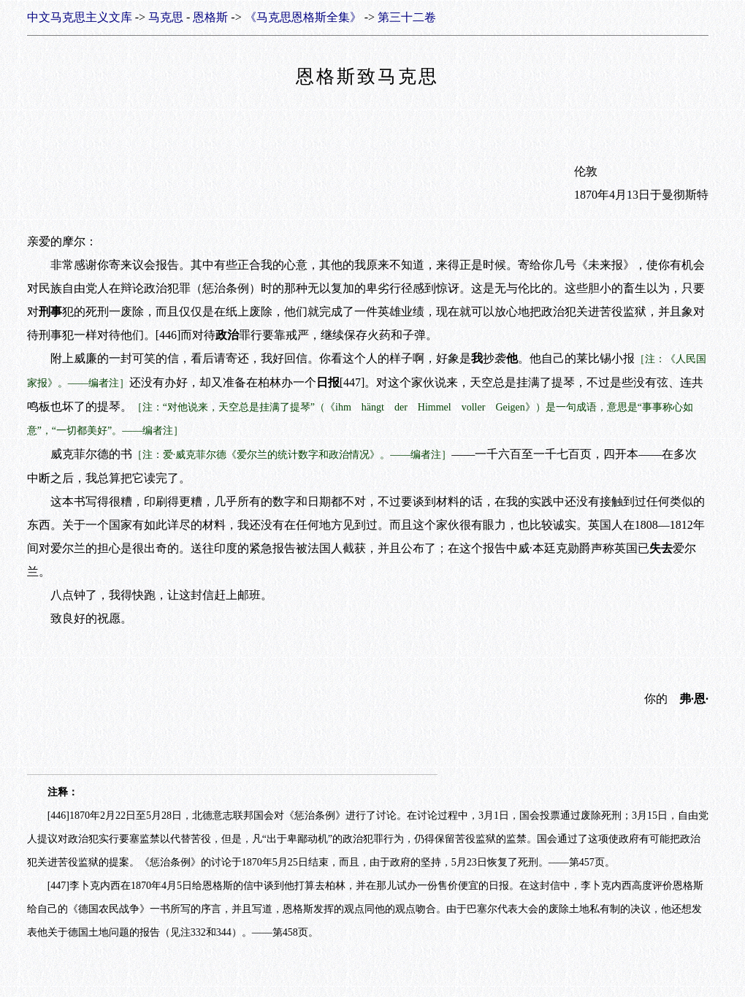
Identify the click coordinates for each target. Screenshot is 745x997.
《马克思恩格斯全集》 (303, 17)
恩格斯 (210, 17)
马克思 (165, 17)
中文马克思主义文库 (79, 17)
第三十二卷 (407, 17)
